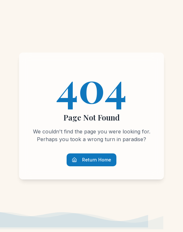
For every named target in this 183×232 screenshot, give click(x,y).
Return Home (91, 159)
